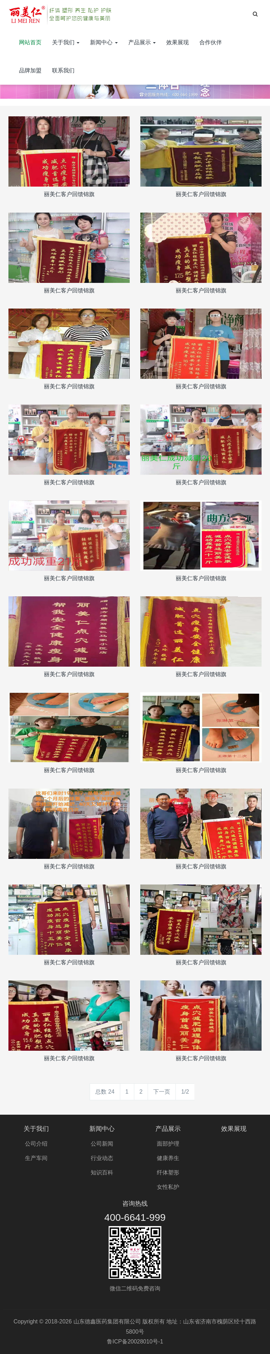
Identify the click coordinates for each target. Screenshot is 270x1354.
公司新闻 (102, 1144)
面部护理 (168, 1144)
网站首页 (30, 42)
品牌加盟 (30, 70)
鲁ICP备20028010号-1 (135, 1342)
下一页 (161, 1092)
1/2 (185, 1092)
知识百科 (102, 1172)
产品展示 (142, 42)
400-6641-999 (135, 1217)
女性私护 (168, 1187)
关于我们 (65, 42)
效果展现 (177, 42)
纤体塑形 (168, 1172)
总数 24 (104, 1092)
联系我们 (63, 70)
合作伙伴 (210, 42)
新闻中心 (103, 42)
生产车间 (36, 1158)
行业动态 (102, 1158)
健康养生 (168, 1158)
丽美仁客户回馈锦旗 (69, 194)
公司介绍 (36, 1144)
